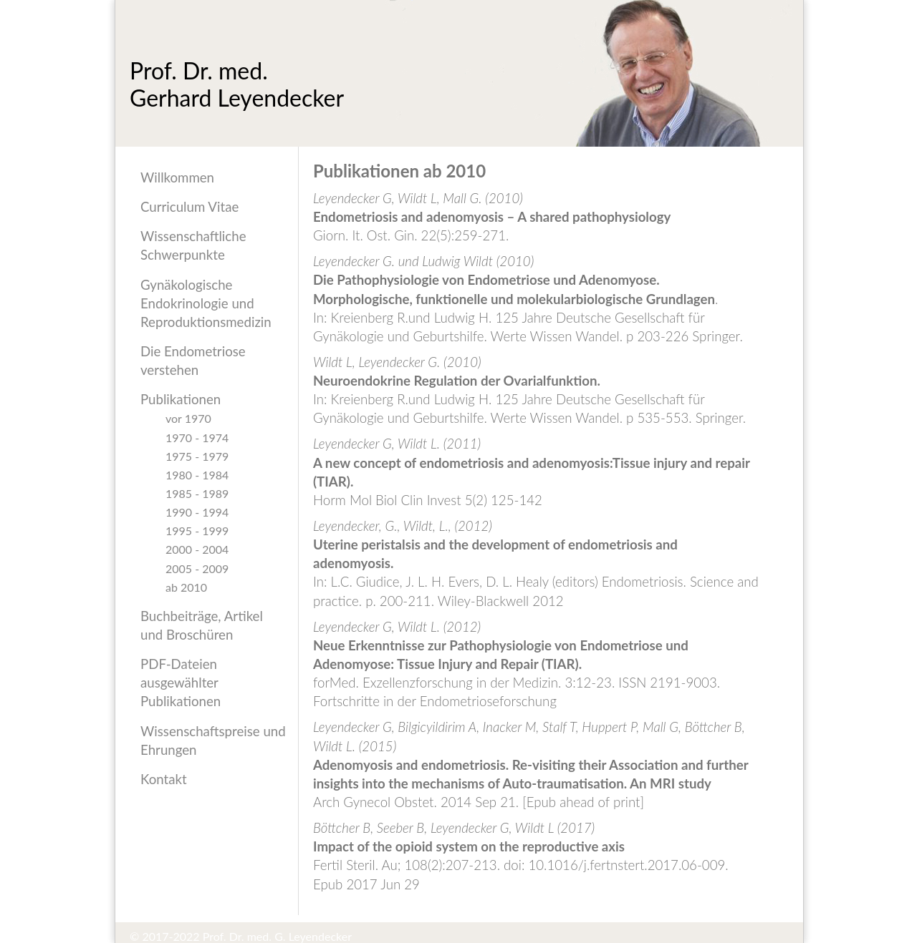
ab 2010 (186, 586)
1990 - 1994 (197, 511)
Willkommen (177, 177)
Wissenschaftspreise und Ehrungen (213, 740)
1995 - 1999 (197, 530)
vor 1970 (188, 417)
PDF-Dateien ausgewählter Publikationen (180, 682)
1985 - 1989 (197, 493)
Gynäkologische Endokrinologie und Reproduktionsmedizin (206, 303)
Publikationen (180, 399)
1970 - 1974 (197, 437)
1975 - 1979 (197, 455)
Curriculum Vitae (189, 207)
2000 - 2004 (197, 548)
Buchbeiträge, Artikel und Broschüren (201, 625)
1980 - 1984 (197, 474)
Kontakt (163, 779)
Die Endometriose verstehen (193, 360)
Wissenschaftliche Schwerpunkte (193, 245)
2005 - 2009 (197, 568)
